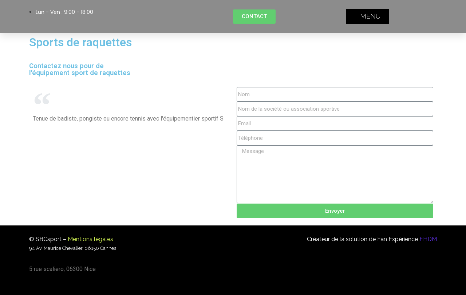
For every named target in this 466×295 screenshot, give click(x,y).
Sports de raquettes (80, 42)
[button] (254, 16)
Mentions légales (90, 239)
